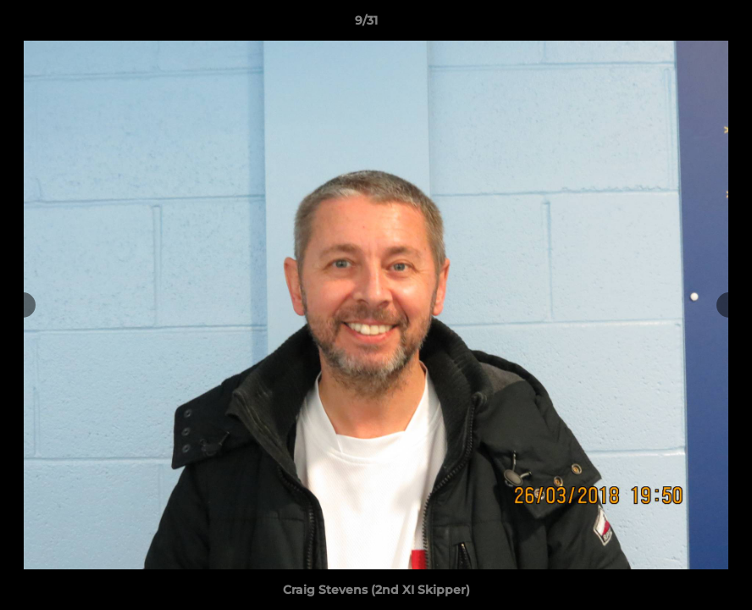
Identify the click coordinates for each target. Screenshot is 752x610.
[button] (681, 24)
